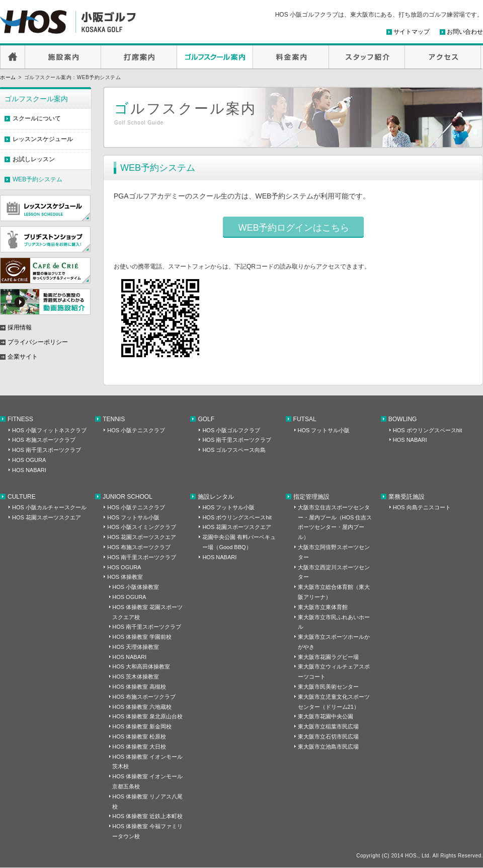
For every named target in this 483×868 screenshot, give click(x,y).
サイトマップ (411, 31)
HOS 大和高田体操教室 (141, 666)
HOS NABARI (29, 470)
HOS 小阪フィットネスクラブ (49, 430)
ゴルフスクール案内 (215, 57)
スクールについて (37, 118)
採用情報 (20, 327)
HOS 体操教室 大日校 (139, 747)
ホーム (8, 77)
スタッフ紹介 (367, 57)
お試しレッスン (34, 159)
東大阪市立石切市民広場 (328, 736)
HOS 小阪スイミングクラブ (141, 527)
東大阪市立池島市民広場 (328, 747)
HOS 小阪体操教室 (135, 587)
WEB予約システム (37, 179)
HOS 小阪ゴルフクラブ (231, 430)
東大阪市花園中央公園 (325, 716)
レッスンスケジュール (43, 139)
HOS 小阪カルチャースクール (49, 507)
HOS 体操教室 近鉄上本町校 (147, 816)
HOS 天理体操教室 (135, 647)
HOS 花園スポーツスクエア (46, 517)
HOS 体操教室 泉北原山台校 (147, 716)
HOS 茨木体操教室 (135, 677)
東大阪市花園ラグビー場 (328, 657)
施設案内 (63, 57)
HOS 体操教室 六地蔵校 (142, 707)
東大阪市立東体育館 (323, 607)
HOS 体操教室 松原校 (139, 736)
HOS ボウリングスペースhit (427, 430)
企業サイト (23, 356)
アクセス (443, 57)
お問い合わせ (465, 31)
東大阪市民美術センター (328, 687)
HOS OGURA (29, 460)
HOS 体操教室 (125, 577)
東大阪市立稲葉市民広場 (328, 726)
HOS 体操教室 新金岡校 (142, 726)
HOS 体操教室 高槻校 (139, 687)
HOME (13, 57)
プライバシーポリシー (38, 342)
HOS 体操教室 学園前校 (142, 637)
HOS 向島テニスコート (422, 507)
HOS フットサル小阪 (324, 430)
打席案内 (139, 57)
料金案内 (291, 57)
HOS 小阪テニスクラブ (136, 430)
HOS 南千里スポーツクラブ (46, 450)
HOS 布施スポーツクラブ (43, 440)
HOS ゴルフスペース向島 (234, 450)
